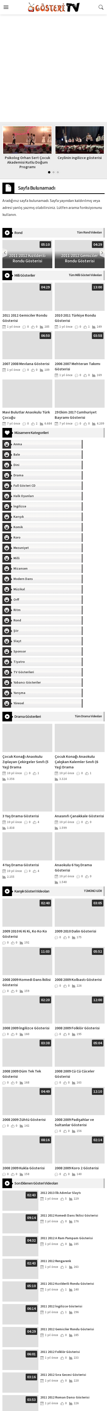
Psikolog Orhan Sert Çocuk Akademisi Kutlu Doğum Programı (27, 162)
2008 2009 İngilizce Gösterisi (25, 893)
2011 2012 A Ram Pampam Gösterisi (66, 1103)
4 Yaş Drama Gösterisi (20, 730)
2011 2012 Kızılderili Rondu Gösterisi (67, 1149)
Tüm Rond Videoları (89, 232)
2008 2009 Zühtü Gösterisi (24, 985)
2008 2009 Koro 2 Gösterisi (77, 1033)
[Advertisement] (53, 68)
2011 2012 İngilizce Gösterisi (61, 1171)
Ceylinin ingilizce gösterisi (80, 157)
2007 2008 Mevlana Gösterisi (25, 363)
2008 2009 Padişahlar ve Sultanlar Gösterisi (74, 987)
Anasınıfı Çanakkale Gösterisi (79, 681)
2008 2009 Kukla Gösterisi (23, 1033)
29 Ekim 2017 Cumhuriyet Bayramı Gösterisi (76, 415)
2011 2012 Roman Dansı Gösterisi (64, 1262)
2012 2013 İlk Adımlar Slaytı (60, 1058)
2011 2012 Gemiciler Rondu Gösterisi (67, 1194)
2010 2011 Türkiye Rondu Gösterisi (65, 1285)
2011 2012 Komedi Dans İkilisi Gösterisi (69, 1080)
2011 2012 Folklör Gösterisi (60, 1217)
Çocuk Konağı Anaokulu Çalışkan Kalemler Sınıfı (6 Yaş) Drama (76, 627)
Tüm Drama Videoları (88, 581)
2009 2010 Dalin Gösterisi (75, 796)
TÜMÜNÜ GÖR (93, 756)
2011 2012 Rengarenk (55, 1126)
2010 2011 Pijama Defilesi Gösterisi (66, 1308)
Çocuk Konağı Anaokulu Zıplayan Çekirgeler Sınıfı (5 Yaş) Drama (25, 627)
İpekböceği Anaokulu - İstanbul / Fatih (53, 1406)
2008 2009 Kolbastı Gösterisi (78, 845)
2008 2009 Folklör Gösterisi (77, 893)
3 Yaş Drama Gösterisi (20, 681)
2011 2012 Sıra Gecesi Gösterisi (63, 1240)
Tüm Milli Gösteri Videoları (85, 275)
